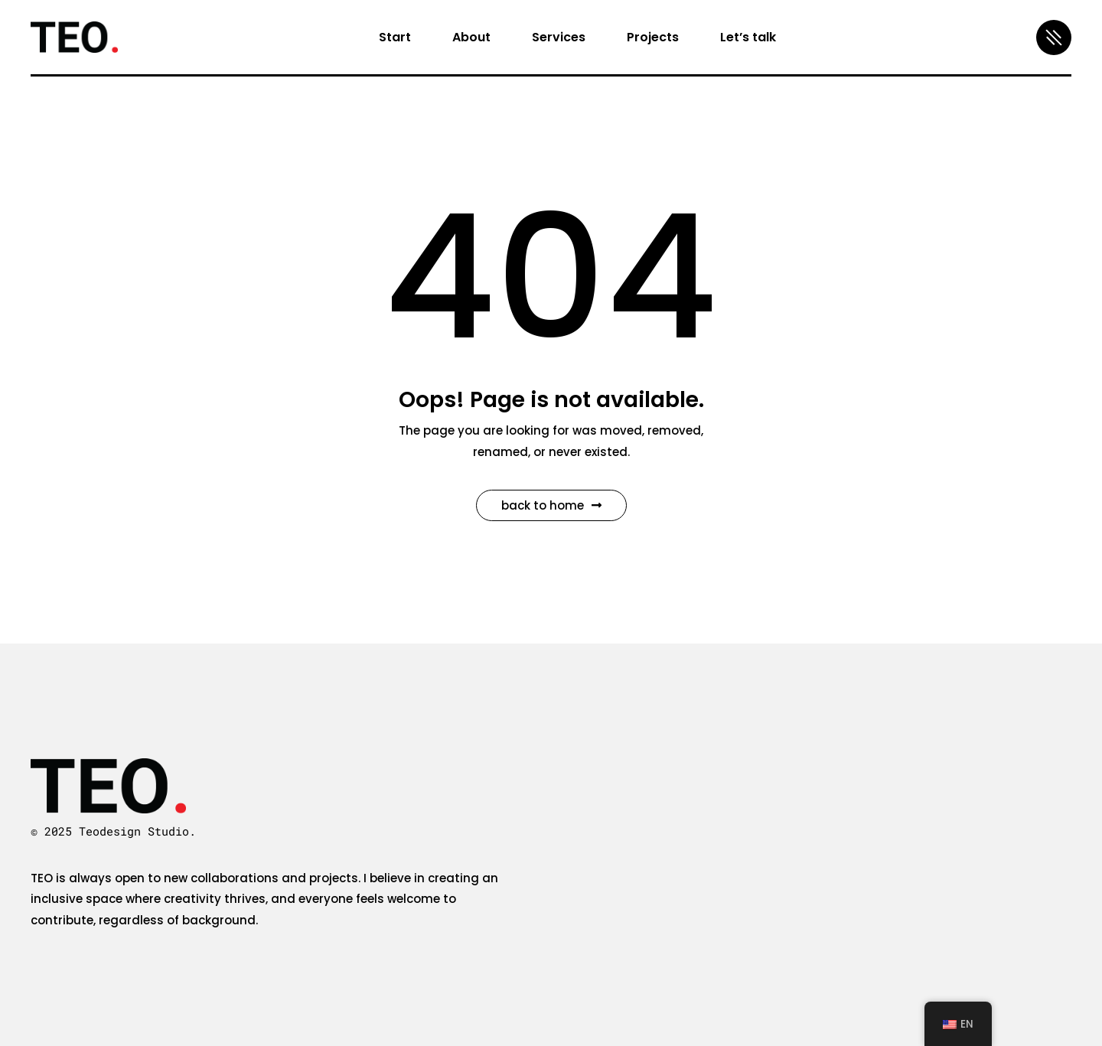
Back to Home (551, 505)
